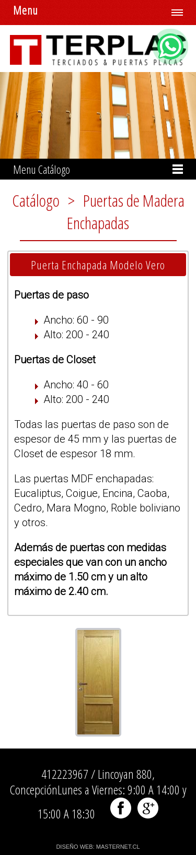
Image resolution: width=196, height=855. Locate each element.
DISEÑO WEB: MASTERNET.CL (98, 847)
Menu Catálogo (41, 169)
